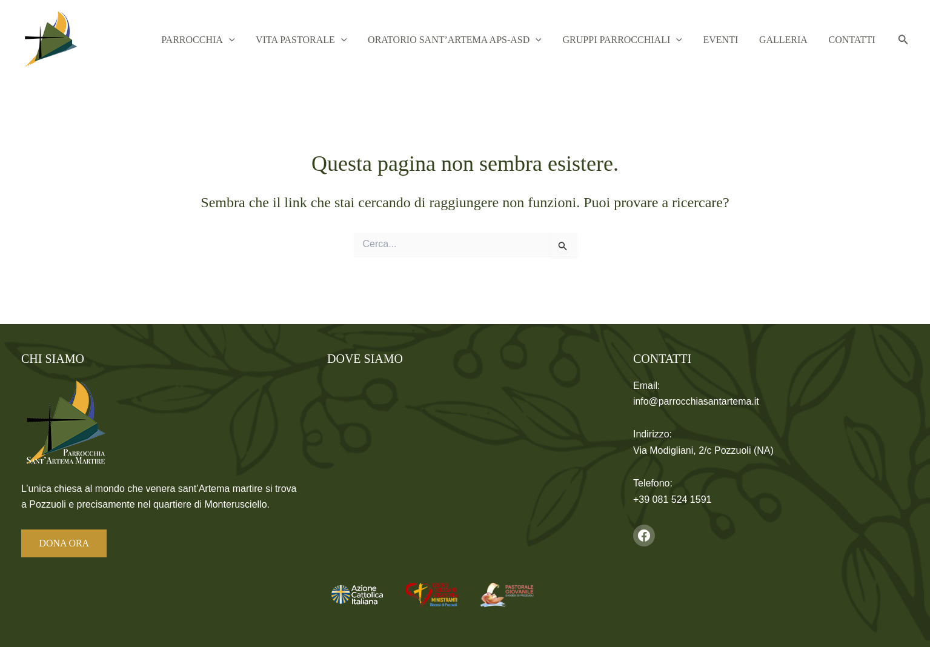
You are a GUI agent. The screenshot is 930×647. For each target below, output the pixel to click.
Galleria (793, 40)
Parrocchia (239, 40)
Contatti (855, 40)
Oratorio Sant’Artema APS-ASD (484, 40)
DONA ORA (64, 543)
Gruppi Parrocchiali (645, 40)
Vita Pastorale (336, 40)
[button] (271, 40)
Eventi (736, 40)
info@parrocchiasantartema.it (696, 401)
